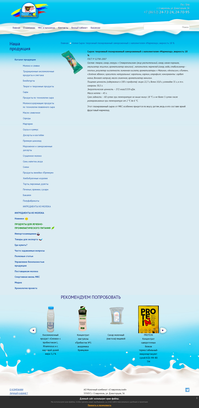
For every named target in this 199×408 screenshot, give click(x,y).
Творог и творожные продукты (38, 86)
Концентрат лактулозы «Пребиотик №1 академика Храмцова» (83, 342)
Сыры (25, 92)
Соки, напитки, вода (33, 161)
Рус (182, 4)
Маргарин (28, 123)
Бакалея (27, 195)
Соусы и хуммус (30, 129)
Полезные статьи (24, 256)
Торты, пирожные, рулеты (35, 184)
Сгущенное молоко (32, 155)
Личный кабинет (79, 27)
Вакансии (95, 27)
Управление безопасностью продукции (29, 263)
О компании (29, 27)
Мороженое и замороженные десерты (37, 148)
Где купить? (21, 245)
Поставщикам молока (26, 271)
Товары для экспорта (26, 239)
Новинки (19, 218)
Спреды (27, 118)
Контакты (63, 27)
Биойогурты (29, 80)
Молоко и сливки (31, 65)
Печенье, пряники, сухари (35, 189)
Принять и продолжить (99, 405)
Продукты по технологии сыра (38, 97)
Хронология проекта (26, 288)
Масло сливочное (31, 112)
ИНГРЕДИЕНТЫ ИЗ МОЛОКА (37, 206)
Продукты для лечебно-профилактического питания (35, 226)
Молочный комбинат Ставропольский (29, 11)
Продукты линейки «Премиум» (38, 172)
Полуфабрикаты (31, 200)
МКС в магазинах (46, 27)
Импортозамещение (25, 233)
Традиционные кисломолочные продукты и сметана (38, 73)
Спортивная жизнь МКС (27, 276)
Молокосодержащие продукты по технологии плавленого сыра (39, 105)
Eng (188, 4)
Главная (16, 27)
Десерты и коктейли (33, 135)
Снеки (26, 167)
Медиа (18, 282)
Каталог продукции (25, 59)
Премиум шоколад (32, 140)
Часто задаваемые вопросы (30, 250)
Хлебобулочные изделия (35, 178)
